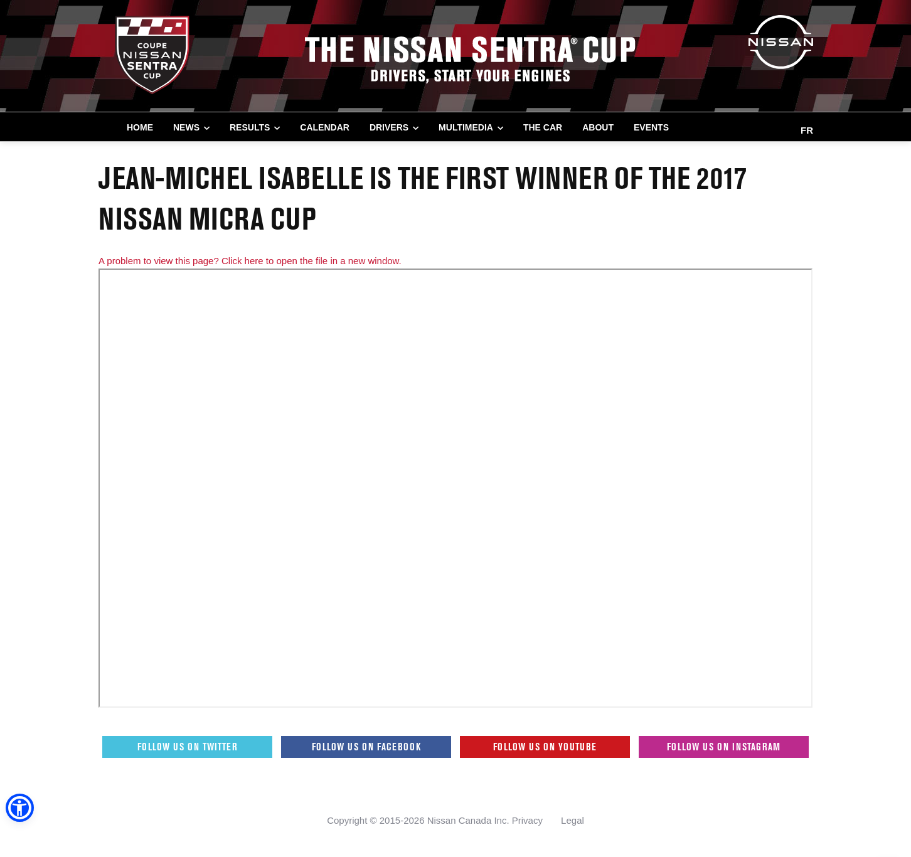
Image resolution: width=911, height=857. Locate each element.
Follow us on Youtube (545, 746)
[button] (18, 809)
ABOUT (598, 127)
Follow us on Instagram (723, 746)
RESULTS (250, 127)
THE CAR (542, 127)
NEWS (186, 127)
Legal (572, 820)
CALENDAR (324, 127)
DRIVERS (389, 127)
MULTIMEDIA (466, 127)
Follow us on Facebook (366, 746)
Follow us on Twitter (187, 746)
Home (140, 127)
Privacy (527, 820)
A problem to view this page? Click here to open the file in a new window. (250, 260)
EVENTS (651, 127)
